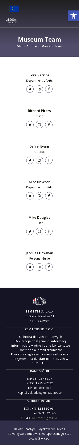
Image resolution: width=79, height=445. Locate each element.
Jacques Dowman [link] (39, 253)
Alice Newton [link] (39, 182)
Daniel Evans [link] (39, 146)
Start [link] (20, 46)
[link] (73, 15)
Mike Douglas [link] (39, 217)
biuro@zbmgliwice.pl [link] (44, 418)
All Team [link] (32, 46)
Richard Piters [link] (39, 111)
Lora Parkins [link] (39, 75)
